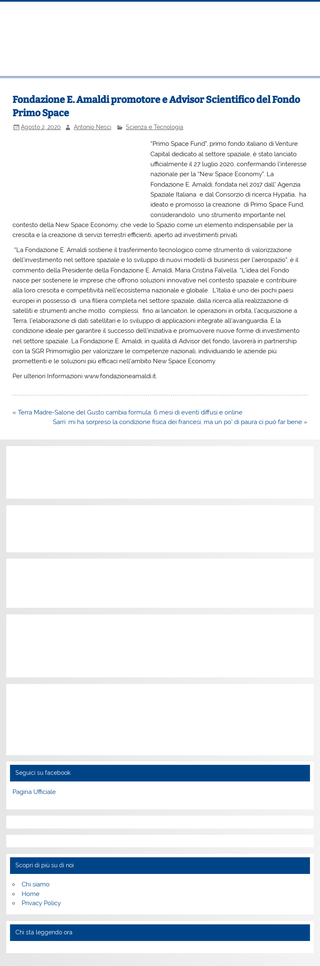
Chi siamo (36, 884)
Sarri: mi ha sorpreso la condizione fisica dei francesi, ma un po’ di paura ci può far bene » (180, 422)
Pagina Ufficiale (34, 792)
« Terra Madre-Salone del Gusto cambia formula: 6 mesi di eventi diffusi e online (127, 412)
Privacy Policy (41, 903)
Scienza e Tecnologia (154, 127)
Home (31, 894)
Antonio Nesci (92, 127)
